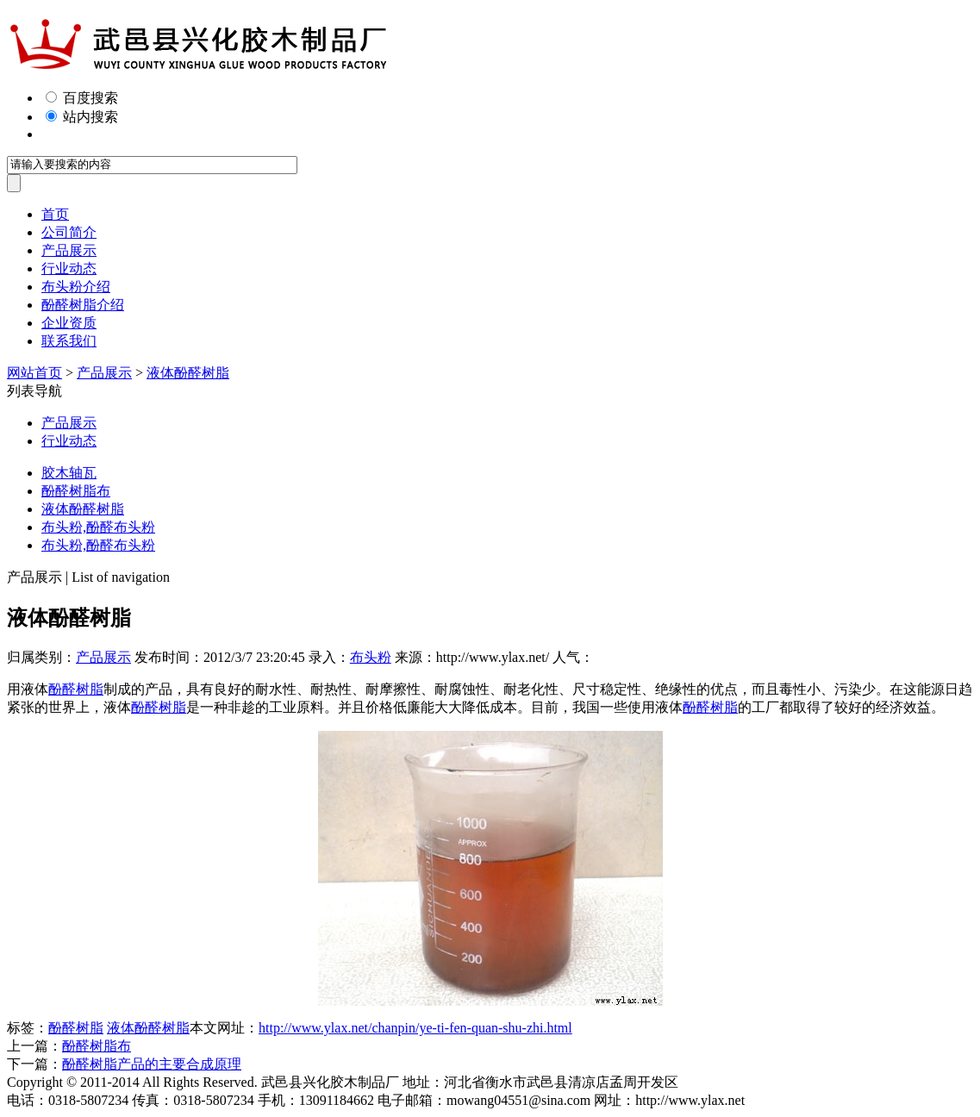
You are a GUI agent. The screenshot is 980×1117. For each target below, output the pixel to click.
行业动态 (69, 268)
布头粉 (370, 657)
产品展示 (69, 250)
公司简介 (69, 232)
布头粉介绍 (75, 286)
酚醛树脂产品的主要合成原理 (151, 1064)
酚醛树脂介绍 (82, 304)
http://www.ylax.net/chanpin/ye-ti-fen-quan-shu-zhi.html (415, 1027)
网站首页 (34, 372)
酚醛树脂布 (75, 491)
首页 (55, 214)
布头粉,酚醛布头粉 (98, 527)
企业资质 (69, 322)
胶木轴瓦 (69, 472)
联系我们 (69, 341)
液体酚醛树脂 (188, 372)
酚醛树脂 (75, 689)
